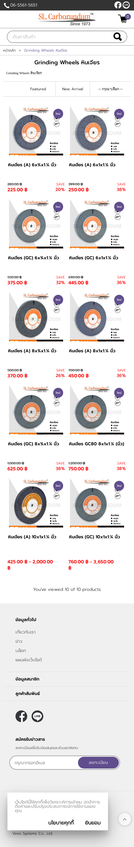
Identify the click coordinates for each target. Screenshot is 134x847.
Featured (38, 89)
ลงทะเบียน (98, 762)
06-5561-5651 (23, 5)
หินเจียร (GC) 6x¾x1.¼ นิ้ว (33, 258)
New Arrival (72, 89)
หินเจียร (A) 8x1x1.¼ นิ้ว (92, 351)
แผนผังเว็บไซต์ (28, 660)
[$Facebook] (118, 5)
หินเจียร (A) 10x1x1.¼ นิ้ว (32, 537)
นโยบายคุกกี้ (61, 823)
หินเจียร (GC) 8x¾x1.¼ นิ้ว (33, 444)
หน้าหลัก (9, 50)
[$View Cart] (123, 19)
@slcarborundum (126, 5)
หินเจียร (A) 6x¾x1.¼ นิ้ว (32, 165)
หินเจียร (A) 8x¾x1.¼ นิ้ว (32, 351)
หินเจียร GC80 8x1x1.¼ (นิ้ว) (96, 444)
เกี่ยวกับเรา (25, 632)
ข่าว (18, 641)
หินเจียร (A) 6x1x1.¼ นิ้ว (92, 165)
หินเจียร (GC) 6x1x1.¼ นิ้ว (93, 258)
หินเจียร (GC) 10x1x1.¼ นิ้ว (94, 537)
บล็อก (20, 650)
